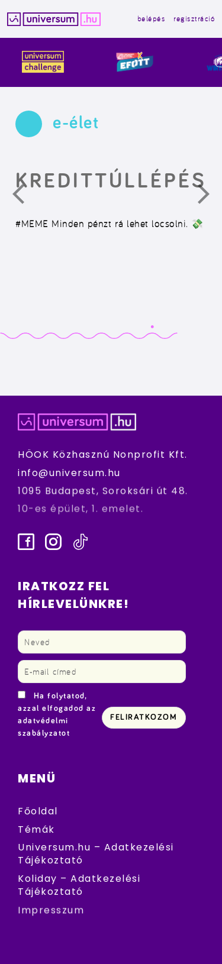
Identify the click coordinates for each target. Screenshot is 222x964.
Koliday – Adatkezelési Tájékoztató (79, 885)
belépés (151, 18)
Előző (25, 197)
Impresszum (51, 910)
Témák (36, 829)
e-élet (76, 123)
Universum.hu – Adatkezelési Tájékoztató (96, 853)
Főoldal (38, 811)
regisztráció (194, 18)
